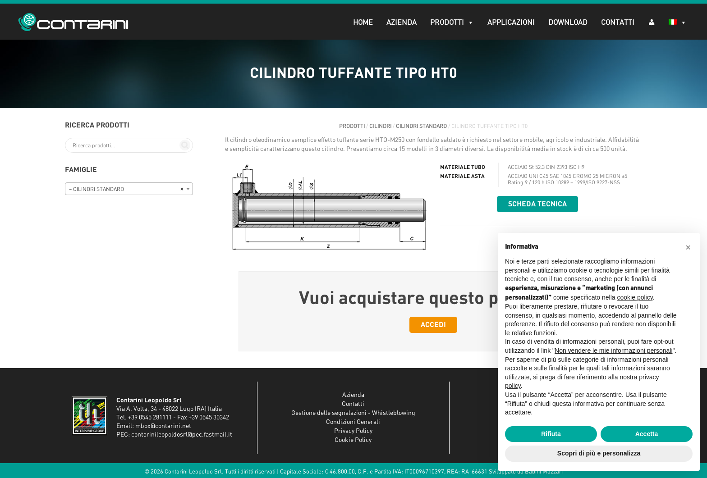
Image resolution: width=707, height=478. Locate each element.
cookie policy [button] (635, 297)
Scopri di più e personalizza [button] (598, 453)
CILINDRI (380, 126)
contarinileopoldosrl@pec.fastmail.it (181, 435)
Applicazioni (511, 22)
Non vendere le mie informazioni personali (613, 350)
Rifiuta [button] (551, 433)
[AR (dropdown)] (651, 22)
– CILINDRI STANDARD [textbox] (126, 189)
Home (363, 22)
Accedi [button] (433, 324)
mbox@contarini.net (163, 426)
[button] (688, 247)
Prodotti (452, 22)
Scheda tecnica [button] (537, 204)
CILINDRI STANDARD (421, 126)
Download (568, 22)
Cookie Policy (353, 440)
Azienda (401, 22)
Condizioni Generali (353, 422)
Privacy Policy (353, 431)
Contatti (617, 22)
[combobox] (129, 188)
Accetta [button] (646, 433)
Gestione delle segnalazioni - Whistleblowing (353, 413)
